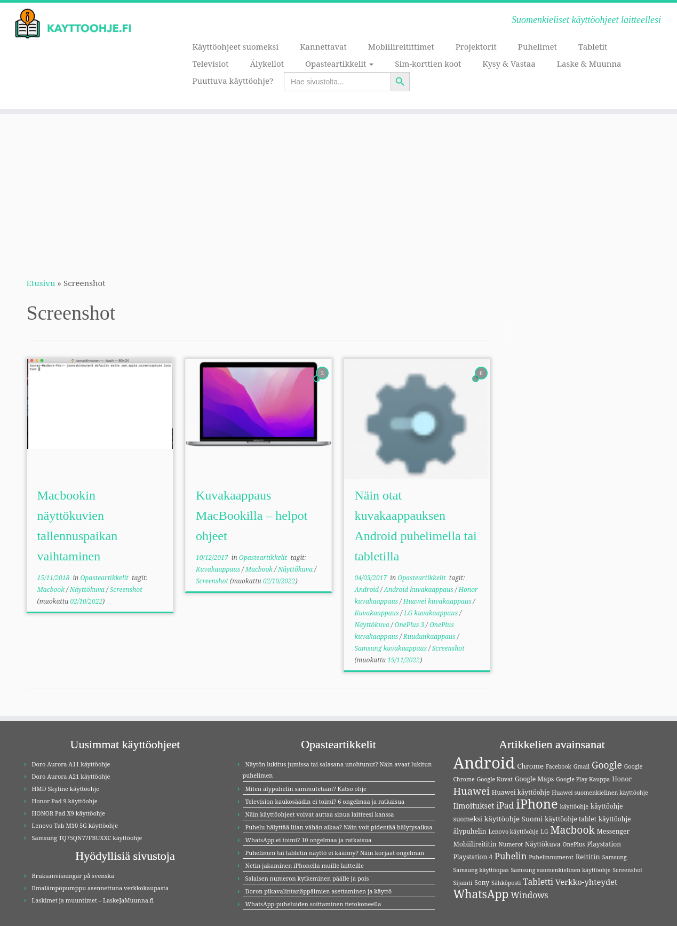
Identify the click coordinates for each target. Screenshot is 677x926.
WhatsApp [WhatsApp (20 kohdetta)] (481, 894)
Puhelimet (537, 46)
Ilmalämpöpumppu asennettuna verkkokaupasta (100, 888)
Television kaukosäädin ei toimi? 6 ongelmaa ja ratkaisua (325, 801)
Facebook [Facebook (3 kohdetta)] (558, 766)
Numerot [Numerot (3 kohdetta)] (511, 844)
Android (367, 589)
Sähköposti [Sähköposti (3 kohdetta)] (506, 883)
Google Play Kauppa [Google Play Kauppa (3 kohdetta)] (583, 779)
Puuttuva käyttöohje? (232, 80)
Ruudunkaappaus (430, 636)
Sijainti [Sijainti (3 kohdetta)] (463, 883)
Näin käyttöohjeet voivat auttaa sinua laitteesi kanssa (319, 814)
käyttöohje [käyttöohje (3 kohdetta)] (574, 806)
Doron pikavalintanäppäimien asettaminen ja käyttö (318, 891)
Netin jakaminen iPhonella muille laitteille (304, 865)
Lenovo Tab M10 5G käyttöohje (75, 825)
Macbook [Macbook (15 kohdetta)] (572, 830)
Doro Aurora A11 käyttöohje (71, 764)
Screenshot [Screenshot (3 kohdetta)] (627, 870)
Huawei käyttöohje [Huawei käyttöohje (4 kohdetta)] (521, 792)
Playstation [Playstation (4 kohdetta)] (604, 844)
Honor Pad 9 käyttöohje (65, 801)
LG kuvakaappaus (431, 613)
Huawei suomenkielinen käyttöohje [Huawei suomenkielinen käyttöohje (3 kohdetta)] (600, 792)
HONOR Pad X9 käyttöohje (68, 813)
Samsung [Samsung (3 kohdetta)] (614, 857)
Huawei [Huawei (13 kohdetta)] (471, 790)
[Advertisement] (339, 189)
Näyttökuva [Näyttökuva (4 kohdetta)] (543, 844)
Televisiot (210, 63)
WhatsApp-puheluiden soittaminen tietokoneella (313, 904)
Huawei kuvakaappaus (438, 601)
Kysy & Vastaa (508, 63)
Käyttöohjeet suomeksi (235, 46)
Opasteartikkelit (339, 63)
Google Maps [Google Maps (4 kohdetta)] (534, 778)
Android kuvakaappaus (419, 589)
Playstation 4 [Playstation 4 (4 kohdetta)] (473, 856)
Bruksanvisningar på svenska (73, 876)
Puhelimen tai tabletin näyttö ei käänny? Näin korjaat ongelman (335, 853)
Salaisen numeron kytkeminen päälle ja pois (307, 878)
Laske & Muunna (589, 63)
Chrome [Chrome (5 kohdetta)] (530, 766)
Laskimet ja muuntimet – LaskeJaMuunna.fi (93, 900)
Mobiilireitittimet (401, 46)
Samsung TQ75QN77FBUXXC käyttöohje (87, 838)
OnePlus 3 (410, 624)
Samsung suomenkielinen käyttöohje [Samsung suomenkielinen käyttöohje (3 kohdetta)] (560, 870)
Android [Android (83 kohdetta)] (484, 762)
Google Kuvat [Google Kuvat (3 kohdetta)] (495, 779)
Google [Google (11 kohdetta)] (607, 764)
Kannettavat (323, 46)
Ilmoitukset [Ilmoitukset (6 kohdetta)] (474, 806)
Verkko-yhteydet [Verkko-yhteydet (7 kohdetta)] (586, 881)
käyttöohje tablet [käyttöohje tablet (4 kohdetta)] (570, 819)
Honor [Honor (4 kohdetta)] (622, 778)
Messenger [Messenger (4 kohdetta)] (613, 831)
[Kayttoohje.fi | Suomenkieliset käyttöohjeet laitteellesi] (78, 23)
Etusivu (41, 283)
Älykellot (267, 63)
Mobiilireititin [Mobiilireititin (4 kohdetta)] (475, 844)
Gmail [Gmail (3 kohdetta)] (582, 766)
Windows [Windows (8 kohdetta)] (529, 895)
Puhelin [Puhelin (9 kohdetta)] (511, 856)
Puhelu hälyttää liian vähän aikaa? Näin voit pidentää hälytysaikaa (339, 827)
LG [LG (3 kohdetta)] (544, 831)
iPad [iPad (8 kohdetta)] (505, 805)
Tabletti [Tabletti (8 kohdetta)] (538, 882)
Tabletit (592, 46)
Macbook (52, 589)
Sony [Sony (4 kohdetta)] (481, 882)
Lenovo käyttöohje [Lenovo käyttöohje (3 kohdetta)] (513, 831)
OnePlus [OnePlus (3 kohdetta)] (574, 844)
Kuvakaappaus (219, 569)
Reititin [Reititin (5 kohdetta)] (588, 856)
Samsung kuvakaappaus (391, 648)
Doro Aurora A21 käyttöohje (71, 776)
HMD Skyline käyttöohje (66, 789)
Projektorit (476, 46)
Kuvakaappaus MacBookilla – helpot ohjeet (251, 515)
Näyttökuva (88, 589)
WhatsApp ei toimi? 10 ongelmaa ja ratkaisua (308, 840)
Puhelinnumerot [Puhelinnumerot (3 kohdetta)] (551, 857)
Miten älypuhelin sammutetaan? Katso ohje (306, 789)
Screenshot (126, 589)
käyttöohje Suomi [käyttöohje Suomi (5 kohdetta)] (513, 819)
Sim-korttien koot (428, 63)
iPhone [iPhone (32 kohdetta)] (536, 803)
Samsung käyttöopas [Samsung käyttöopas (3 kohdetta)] (481, 870)
